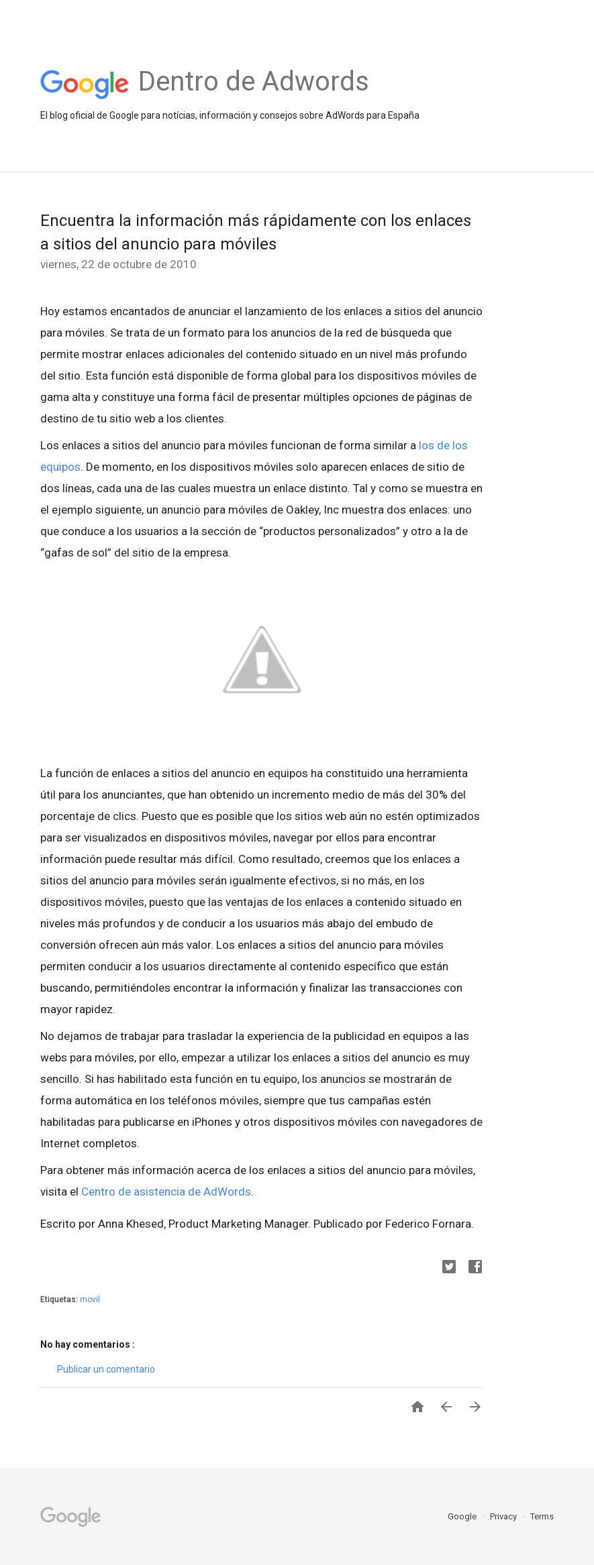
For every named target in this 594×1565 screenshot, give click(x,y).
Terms (542, 1516)
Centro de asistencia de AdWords (166, 1191)
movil (90, 1299)
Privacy (504, 1516)
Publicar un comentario (106, 1369)
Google (463, 1516)
